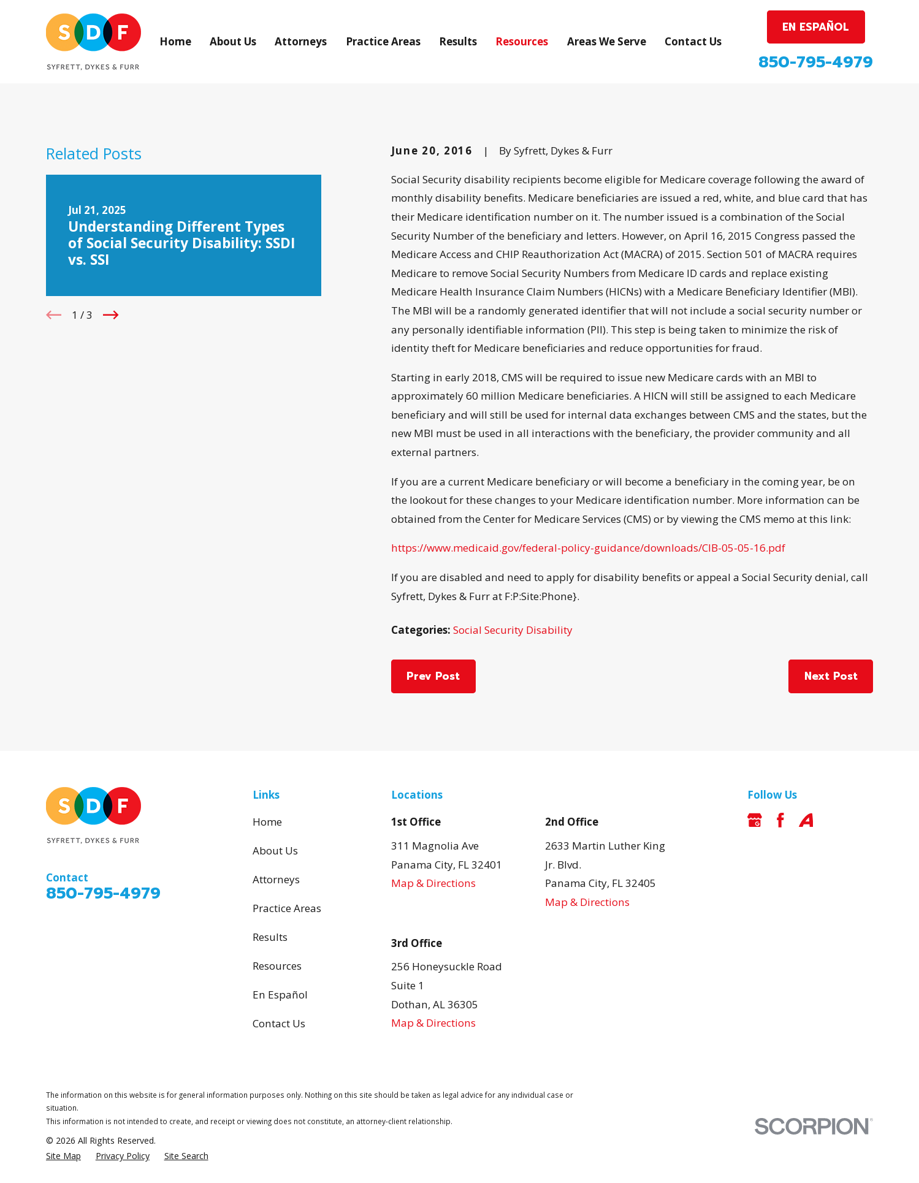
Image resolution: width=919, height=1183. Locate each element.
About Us (275, 850)
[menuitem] (63, 1156)
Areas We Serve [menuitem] (606, 41)
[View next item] (110, 314)
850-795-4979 (815, 62)
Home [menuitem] (175, 41)
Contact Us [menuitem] (693, 41)
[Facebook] (780, 820)
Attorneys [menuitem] (301, 41)
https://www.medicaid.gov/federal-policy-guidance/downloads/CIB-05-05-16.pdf (588, 548)
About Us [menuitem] (233, 41)
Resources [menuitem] (521, 41)
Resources (277, 966)
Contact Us (279, 1023)
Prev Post (433, 676)
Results (270, 937)
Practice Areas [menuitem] (383, 41)
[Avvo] (806, 820)
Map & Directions (433, 883)
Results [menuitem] (458, 41)
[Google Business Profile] (754, 820)
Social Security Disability (513, 630)
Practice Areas (287, 908)
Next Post (831, 676)
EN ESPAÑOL (815, 27)
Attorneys (276, 879)
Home (267, 822)
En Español (280, 994)
